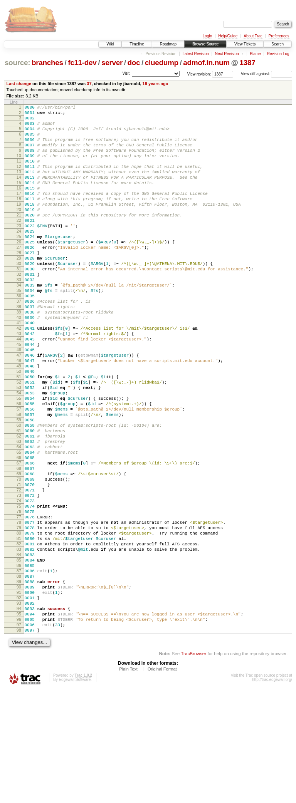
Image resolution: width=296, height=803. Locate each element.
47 (19, 408)
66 (19, 532)
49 (19, 421)
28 (19, 284)
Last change (19, 83)
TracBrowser (193, 766)
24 (19, 257)
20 (19, 231)
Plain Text (128, 782)
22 (19, 244)
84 (19, 650)
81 (19, 631)
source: (17, 63)
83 (19, 644)
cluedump (161, 63)
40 (19, 362)
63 (19, 513)
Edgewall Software (75, 793)
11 (19, 172)
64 (19, 519)
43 (19, 382)
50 (19, 428)
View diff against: (266, 74)
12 (19, 179)
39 (19, 356)
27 (19, 277)
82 (19, 637)
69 (19, 552)
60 (19, 493)
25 (19, 264)
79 (19, 617)
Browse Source (205, 44)
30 (19, 297)
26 (19, 270)
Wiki (110, 44)
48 (19, 414)
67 (19, 539)
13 (19, 185)
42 (19, 375)
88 (19, 676)
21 (19, 238)
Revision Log (278, 54)
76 (19, 598)
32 (19, 310)
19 (19, 225)
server (112, 63)
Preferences (279, 36)
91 (19, 696)
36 (19, 336)
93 (19, 709)
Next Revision (227, 54)
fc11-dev (82, 63)
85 (19, 657)
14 (19, 192)
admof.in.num (206, 63)
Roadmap (168, 44)
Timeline (137, 44)
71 (19, 565)
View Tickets (245, 44)
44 (19, 388)
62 (19, 506)
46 (19, 401)
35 (19, 329)
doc (134, 63)
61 (19, 500)
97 (19, 735)
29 (19, 290)
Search (277, 44)
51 (19, 434)
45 (19, 395)
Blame (255, 54)
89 (19, 683)
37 (89, 83)
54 (19, 454)
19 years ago (155, 83)
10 (19, 166)
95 (19, 722)
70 (19, 559)
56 (19, 467)
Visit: (126, 73)
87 (19, 670)
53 (19, 447)
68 (19, 545)
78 (19, 611)
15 (19, 198)
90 (19, 689)
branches (47, 63)
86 (19, 663)
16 (19, 205)
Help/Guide (227, 36)
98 (19, 742)
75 (19, 591)
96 (19, 729)
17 (19, 212)
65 (19, 526)
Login (207, 36)
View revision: (199, 74)
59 (19, 486)
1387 (248, 63)
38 (19, 349)
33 (19, 316)
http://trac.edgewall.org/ (272, 793)
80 (19, 624)
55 (19, 460)
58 (19, 480)
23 (19, 251)
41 (19, 369)
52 (19, 441)
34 (19, 323)
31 (19, 303)
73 (19, 578)
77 (19, 604)
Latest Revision (195, 54)
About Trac (253, 36)
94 (19, 716)
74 (19, 585)
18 (19, 218)
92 (19, 703)
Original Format (162, 782)
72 (19, 572)
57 (19, 473)
